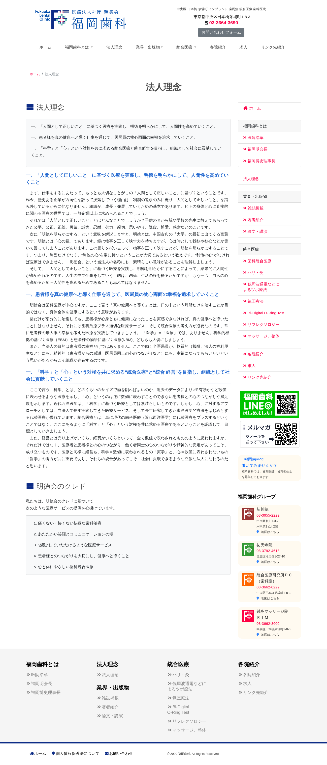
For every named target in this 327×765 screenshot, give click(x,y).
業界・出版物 (148, 47)
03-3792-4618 (268, 551)
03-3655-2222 (268, 515)
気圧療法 (253, 301)
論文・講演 (255, 231)
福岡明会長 (255, 149)
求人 (243, 47)
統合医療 (184, 47)
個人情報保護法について (75, 753)
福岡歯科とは (77, 47)
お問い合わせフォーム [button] (221, 32)
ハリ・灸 (253, 272)
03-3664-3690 (223, 22)
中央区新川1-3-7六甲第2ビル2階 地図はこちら (268, 526)
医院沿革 (253, 137)
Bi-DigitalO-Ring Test (178, 710)
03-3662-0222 (268, 587)
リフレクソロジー (261, 324)
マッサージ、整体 (261, 336)
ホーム (45, 47)
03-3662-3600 (268, 624)
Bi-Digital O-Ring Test (263, 313)
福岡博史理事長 (259, 161)
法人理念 (114, 47)
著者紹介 (253, 220)
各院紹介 (218, 47)
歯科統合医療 (257, 261)
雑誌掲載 (253, 208)
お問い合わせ (118, 753)
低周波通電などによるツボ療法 (186, 686)
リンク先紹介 (273, 47)
